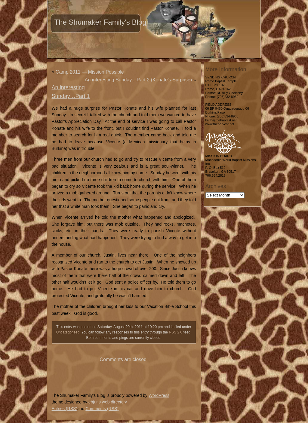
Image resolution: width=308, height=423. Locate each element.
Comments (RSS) (102, 408)
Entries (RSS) (65, 408)
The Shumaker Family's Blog (100, 22)
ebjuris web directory (107, 402)
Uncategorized (67, 332)
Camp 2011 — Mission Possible (90, 72)
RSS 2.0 (176, 332)
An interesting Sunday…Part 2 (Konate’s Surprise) (138, 79)
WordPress (159, 395)
